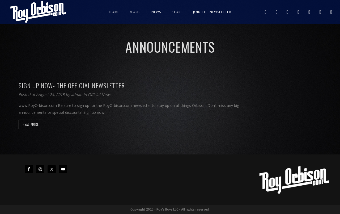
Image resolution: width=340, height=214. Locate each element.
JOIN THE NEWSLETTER (212, 12)
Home (114, 12)
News (156, 12)
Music (135, 12)
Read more (31, 124)
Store (177, 12)
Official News (99, 94)
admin (77, 94)
